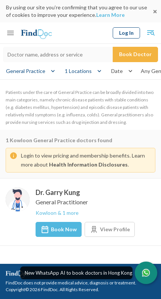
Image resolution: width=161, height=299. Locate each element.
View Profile (109, 229)
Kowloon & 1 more (57, 213)
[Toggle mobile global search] (150, 32)
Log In (126, 33)
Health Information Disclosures (88, 164)
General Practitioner (62, 201)
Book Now (58, 229)
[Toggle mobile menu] (10, 32)
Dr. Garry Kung (58, 192)
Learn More (110, 15)
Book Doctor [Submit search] (135, 54)
